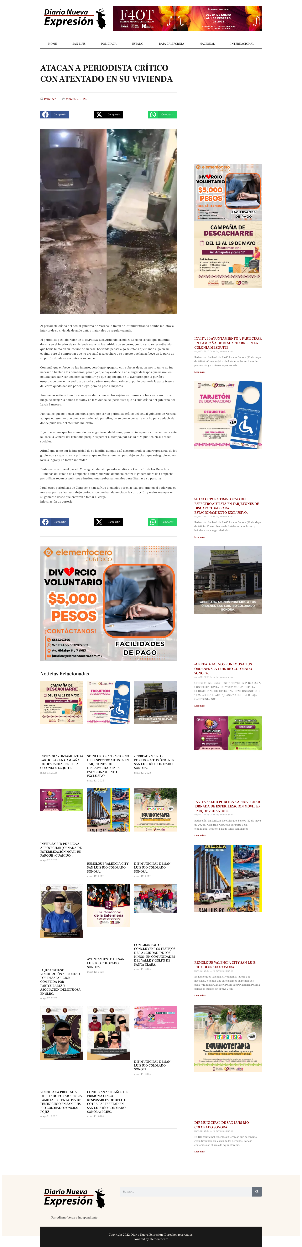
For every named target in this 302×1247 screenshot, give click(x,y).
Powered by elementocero (151, 1239)
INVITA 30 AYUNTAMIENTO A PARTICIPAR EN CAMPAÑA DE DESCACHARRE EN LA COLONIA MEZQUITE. (61, 762)
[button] (54, 114)
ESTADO (137, 44)
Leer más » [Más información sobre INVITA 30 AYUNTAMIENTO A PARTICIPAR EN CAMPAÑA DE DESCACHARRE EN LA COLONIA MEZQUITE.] (200, 372)
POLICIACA (109, 44)
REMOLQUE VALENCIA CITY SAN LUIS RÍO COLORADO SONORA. (108, 868)
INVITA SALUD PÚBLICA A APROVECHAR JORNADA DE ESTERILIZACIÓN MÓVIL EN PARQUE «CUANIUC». (61, 850)
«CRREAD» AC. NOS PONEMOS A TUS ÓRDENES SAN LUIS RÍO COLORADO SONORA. (154, 762)
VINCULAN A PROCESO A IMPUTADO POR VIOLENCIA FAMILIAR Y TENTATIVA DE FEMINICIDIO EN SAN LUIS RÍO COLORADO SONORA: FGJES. (61, 1102)
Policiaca (50, 99)
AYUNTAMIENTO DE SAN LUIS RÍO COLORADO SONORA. (105, 963)
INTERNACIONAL (242, 44)
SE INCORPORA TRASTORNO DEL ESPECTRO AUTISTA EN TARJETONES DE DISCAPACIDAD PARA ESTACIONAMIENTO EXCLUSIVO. (108, 766)
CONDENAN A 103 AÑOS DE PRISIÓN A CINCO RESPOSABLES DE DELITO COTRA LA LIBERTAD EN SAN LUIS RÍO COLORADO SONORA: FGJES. (107, 1102)
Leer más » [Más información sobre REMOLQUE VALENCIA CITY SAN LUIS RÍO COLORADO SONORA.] (200, 995)
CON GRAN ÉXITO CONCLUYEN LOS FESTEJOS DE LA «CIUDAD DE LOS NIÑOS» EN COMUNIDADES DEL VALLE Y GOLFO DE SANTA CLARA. (154, 955)
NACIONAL (207, 44)
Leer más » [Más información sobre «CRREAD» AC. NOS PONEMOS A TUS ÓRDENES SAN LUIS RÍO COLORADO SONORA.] (200, 705)
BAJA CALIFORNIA (171, 44)
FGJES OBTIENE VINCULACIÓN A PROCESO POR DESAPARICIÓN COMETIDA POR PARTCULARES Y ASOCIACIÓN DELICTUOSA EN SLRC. (60, 982)
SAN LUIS (79, 44)
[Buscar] (257, 1192)
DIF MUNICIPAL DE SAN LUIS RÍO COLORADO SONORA (152, 1066)
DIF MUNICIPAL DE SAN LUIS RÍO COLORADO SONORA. (152, 868)
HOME (52, 44)
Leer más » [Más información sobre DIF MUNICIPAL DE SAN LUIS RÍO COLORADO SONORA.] (200, 1151)
